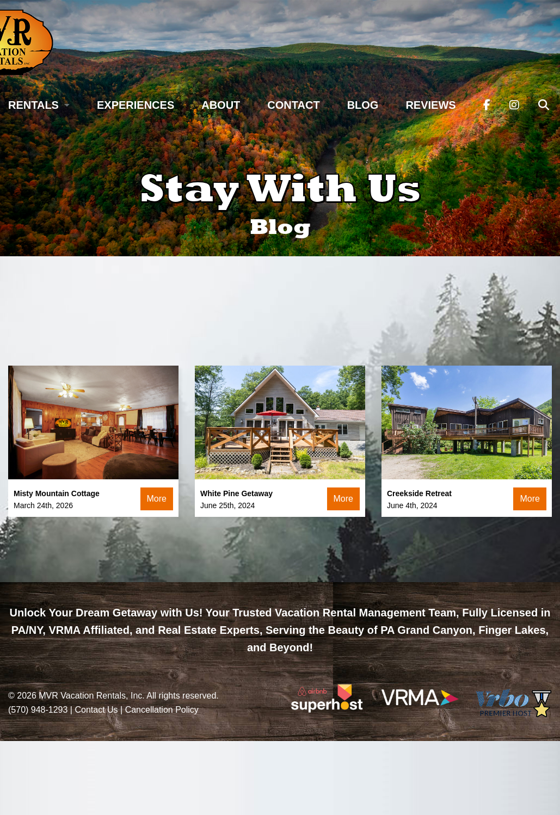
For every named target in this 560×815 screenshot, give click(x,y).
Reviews (430, 105)
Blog (363, 105)
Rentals (33, 105)
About (220, 105)
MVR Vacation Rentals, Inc (90, 695)
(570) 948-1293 (37, 709)
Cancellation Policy (162, 709)
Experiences (135, 105)
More (157, 498)
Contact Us (96, 709)
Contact (293, 105)
